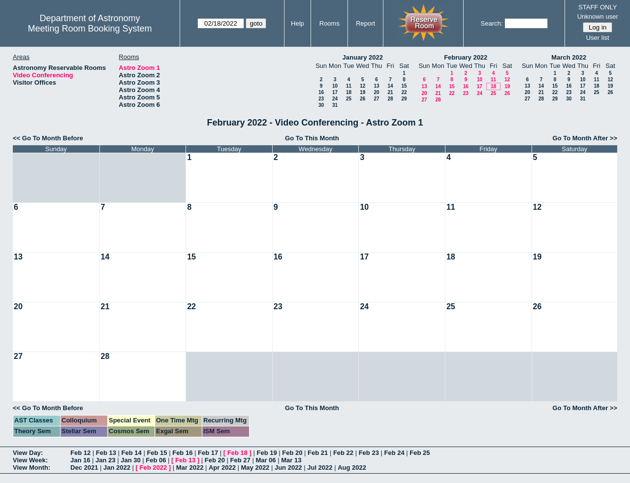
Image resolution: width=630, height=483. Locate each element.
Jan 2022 (116, 467)
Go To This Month (312, 138)
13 (376, 86)
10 (335, 86)
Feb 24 (394, 452)
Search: (492, 23)
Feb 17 (208, 452)
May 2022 (255, 467)
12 (362, 86)
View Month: (31, 467)
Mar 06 (265, 460)
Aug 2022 (352, 467)
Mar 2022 (190, 467)
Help (297, 23)
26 (362, 98)
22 (404, 92)
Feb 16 (182, 452)
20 (376, 92)
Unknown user (597, 16)
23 (321, 98)
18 (348, 92)
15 (404, 86)
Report (365, 23)
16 (321, 92)
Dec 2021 (84, 467)
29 (404, 98)
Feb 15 (157, 452)
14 (390, 86)
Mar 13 (291, 460)
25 (348, 98)
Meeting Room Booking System (90, 28)
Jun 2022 (288, 467)
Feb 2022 (153, 467)
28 (390, 98)
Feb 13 (106, 452)
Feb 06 (156, 460)
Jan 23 (105, 460)
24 (335, 98)
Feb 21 (318, 452)
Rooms (329, 23)
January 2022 (363, 57)
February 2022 (465, 57)
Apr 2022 (222, 467)
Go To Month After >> (585, 138)
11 (348, 86)
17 (335, 92)
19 (362, 92)
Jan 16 (80, 460)
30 (321, 105)
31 (335, 105)
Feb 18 (237, 452)
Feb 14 (132, 452)
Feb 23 (369, 452)
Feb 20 (292, 452)
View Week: (30, 460)
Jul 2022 (319, 467)
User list (597, 37)
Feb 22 (343, 452)
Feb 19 (266, 452)
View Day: (28, 452)
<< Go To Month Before (48, 138)
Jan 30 (130, 460)
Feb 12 (80, 452)
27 (376, 98)
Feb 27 (240, 460)
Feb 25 (420, 452)
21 (390, 92)
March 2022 (568, 57)
